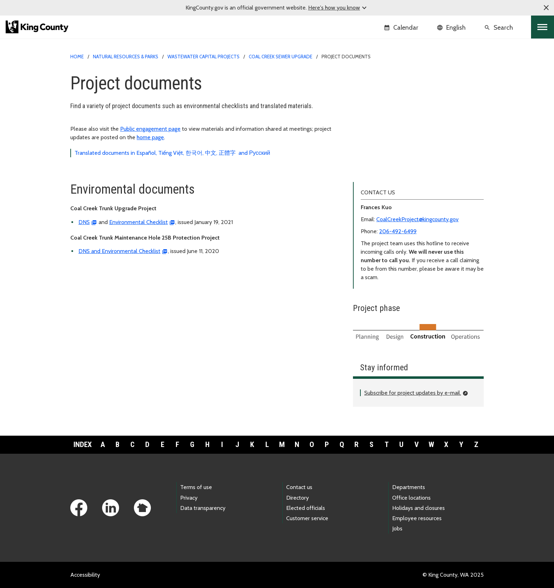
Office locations (411, 497)
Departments (408, 487)
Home (77, 56)
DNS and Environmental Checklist (119, 251)
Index (82, 444)
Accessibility (85, 574)
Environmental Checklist (138, 222)
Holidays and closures (418, 508)
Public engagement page (150, 128)
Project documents (381, 111)
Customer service (307, 518)
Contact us (299, 487)
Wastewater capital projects (203, 56)
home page (150, 137)
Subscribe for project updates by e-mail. (412, 392)
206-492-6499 (398, 231)
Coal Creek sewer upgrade (280, 56)
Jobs (397, 528)
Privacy (189, 497)
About (364, 89)
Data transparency (202, 508)
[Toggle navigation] (542, 27)
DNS (84, 222)
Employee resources (417, 518)
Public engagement (380, 100)
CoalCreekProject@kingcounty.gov (417, 219)
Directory (297, 497)
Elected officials (305, 508)
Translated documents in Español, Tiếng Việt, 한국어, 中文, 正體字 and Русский (172, 152)
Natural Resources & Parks (125, 56)
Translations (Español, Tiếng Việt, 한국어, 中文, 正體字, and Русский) (417, 124)
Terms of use (196, 487)
